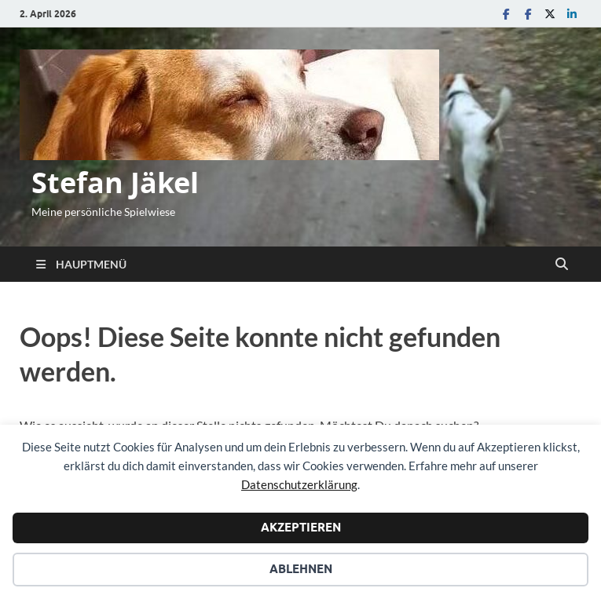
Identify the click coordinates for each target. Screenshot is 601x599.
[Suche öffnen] (562, 265)
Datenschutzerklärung (299, 484)
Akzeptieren (301, 527)
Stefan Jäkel (115, 182)
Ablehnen (300, 569)
